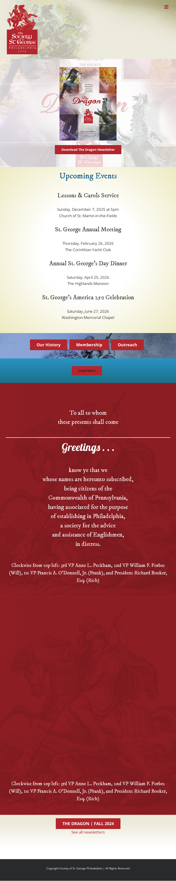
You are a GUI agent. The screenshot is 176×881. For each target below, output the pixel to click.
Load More (86, 370)
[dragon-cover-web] (88, 69)
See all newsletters (88, 832)
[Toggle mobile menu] (166, 7)
